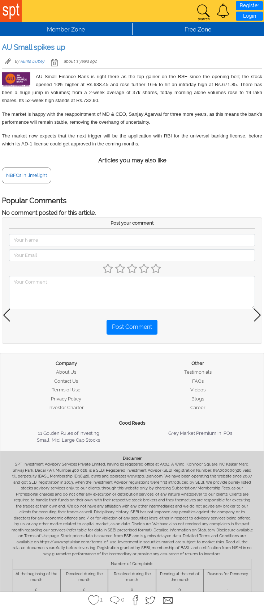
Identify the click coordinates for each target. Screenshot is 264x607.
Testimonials (198, 372)
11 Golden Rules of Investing (68, 433)
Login (249, 16)
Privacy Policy (66, 399)
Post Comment (132, 326)
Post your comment (132, 223)
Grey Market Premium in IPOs (200, 433)
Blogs (197, 399)
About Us (66, 372)
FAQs (198, 381)
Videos (197, 389)
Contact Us (66, 381)
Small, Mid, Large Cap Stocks (68, 440)
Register (249, 5)
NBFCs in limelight (26, 175)
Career (197, 407)
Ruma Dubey (32, 61)
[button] (223, 11)
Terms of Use (66, 389)
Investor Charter (66, 407)
